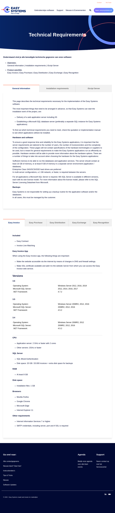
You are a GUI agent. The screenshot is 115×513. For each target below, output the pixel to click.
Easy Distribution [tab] (57, 223)
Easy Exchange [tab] (79, 223)
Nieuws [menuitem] (6, 480)
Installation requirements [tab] (57, 88)
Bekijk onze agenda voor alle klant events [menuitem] (85, 464)
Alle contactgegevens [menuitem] (11, 461)
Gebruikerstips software (44, 10)
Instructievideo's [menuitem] (9, 471)
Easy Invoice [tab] (14, 223)
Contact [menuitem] (99, 2)
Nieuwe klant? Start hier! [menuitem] (12, 466)
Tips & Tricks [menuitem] (8, 475)
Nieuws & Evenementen (76, 10)
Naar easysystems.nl (103, 10)
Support (60, 10)
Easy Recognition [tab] (101, 223)
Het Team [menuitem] (108, 2)
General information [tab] (21, 88)
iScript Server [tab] (94, 88)
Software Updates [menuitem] (9, 485)
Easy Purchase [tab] (35, 223)
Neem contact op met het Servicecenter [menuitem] (102, 464)
